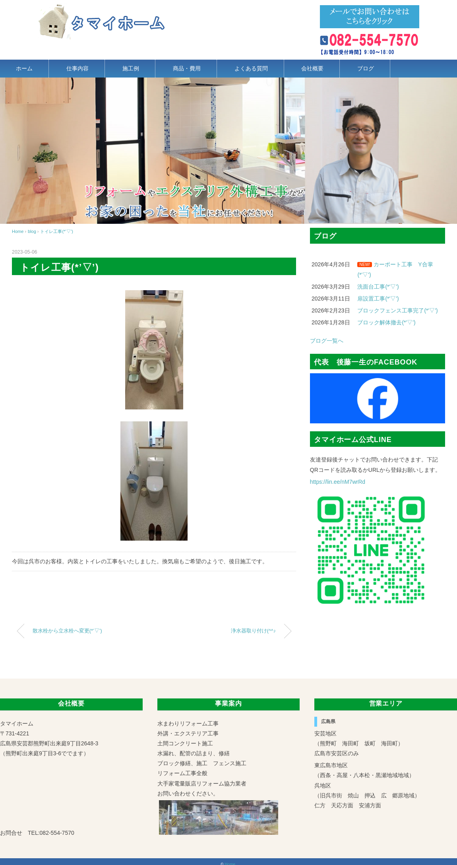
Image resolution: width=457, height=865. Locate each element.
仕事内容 (77, 68)
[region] (228, 151)
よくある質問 (251, 68)
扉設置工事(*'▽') (378, 298)
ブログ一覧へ (326, 340)
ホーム (24, 68)
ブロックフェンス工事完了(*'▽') (397, 310)
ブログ (365, 68)
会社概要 (312, 68)
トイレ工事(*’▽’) (56, 231)
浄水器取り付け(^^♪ (253, 631)
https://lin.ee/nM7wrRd (337, 482)
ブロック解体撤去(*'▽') (386, 322)
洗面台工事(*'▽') (378, 286)
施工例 (130, 68)
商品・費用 (187, 68)
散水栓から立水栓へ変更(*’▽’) (67, 631)
